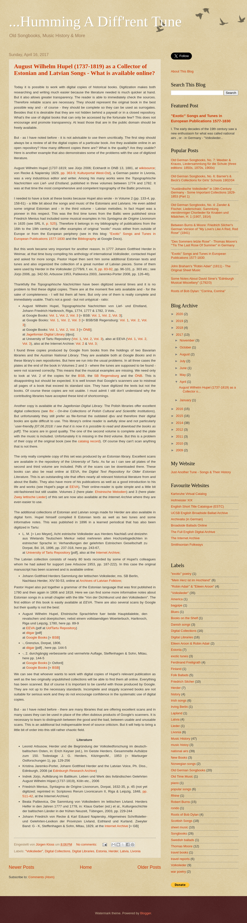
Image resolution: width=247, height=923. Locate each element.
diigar (30, 633)
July (183, 361)
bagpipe (176, 605)
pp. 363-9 (68, 173)
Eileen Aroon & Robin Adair (190, 643)
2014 (180, 423)
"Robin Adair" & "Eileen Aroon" (192, 586)
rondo (175, 808)
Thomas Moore (182, 846)
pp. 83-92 (105, 269)
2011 (180, 436)
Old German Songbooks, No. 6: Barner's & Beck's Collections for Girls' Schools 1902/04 (203, 178)
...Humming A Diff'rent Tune (95, 21)
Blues (175, 612)
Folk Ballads (179, 675)
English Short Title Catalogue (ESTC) (197, 506)
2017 (180, 334)
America (177, 599)
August (185, 354)
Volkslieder (178, 865)
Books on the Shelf (184, 618)
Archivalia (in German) (187, 519)
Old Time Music (182, 776)
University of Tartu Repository (48, 552)
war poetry (178, 871)
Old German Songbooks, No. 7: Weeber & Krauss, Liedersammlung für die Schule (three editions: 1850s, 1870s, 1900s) (203, 164)
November (187, 340)
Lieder (175, 726)
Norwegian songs (183, 764)
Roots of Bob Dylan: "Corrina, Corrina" (198, 291)
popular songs (181, 789)
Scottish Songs (181, 821)
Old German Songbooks (188, 770)
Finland (176, 669)
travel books (179, 852)
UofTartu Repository (61, 628)
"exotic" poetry (181, 574)
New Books (179, 757)
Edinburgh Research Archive (74, 771)
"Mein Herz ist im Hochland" (191, 580)
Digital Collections (57, 851)
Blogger (145, 913)
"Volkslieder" (34, 851)
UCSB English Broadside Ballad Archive (199, 513)
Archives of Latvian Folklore (100, 581)
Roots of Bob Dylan (185, 814)
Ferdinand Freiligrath (186, 662)
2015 (180, 416)
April (183, 382)
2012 (180, 429)
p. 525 (51, 223)
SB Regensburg (106, 376)
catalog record (89, 441)
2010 (180, 443)
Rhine (175, 795)
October (186, 347)
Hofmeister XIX (182, 500)
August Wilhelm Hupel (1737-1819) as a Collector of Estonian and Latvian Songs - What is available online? (84, 69)
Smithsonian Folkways (187, 544)
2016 (180, 409)
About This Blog (182, 71)
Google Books (36, 637)
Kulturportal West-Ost (93, 173)
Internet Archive (108, 552)
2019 (180, 321)
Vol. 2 (64, 315)
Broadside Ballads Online (189, 525)
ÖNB (86, 329)
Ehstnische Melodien (110, 492)
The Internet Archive (185, 538)
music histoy (180, 745)
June (184, 368)
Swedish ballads (182, 840)
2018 (180, 328)
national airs (179, 751)
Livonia (135, 851)
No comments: (87, 844)
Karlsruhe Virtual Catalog (189, 494)
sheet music (179, 827)
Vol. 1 (53, 315)
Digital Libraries (83, 851)
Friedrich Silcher (182, 681)
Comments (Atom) (41, 877)
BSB (81, 376)
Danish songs (180, 624)
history (175, 694)
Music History (180, 738)
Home (86, 867)
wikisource (147, 168)
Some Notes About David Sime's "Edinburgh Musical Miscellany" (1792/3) (202, 280)
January (186, 400)
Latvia (124, 851)
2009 (180, 450)
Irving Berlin (179, 707)
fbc (51, 411)
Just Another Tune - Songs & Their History (201, 472)
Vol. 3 (74, 315)
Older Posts (149, 867)
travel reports (180, 859)
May (183, 375)
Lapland (176, 713)
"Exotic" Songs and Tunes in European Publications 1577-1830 (198, 255)
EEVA (74, 487)
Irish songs (178, 700)
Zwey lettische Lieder (30, 497)
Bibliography (87, 239)
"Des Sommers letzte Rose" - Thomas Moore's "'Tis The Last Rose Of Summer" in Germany (204, 243)
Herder (113, 851)
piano (175, 783)
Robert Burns (180, 802)
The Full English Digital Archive (193, 532)
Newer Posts (21, 867)
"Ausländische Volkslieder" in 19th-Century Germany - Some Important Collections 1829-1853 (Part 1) (203, 192)
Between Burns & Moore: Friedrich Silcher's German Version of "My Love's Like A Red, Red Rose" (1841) (204, 229)
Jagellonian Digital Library (45, 334)
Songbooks (179, 833)
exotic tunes (179, 656)
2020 (180, 314)
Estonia (101, 851)
